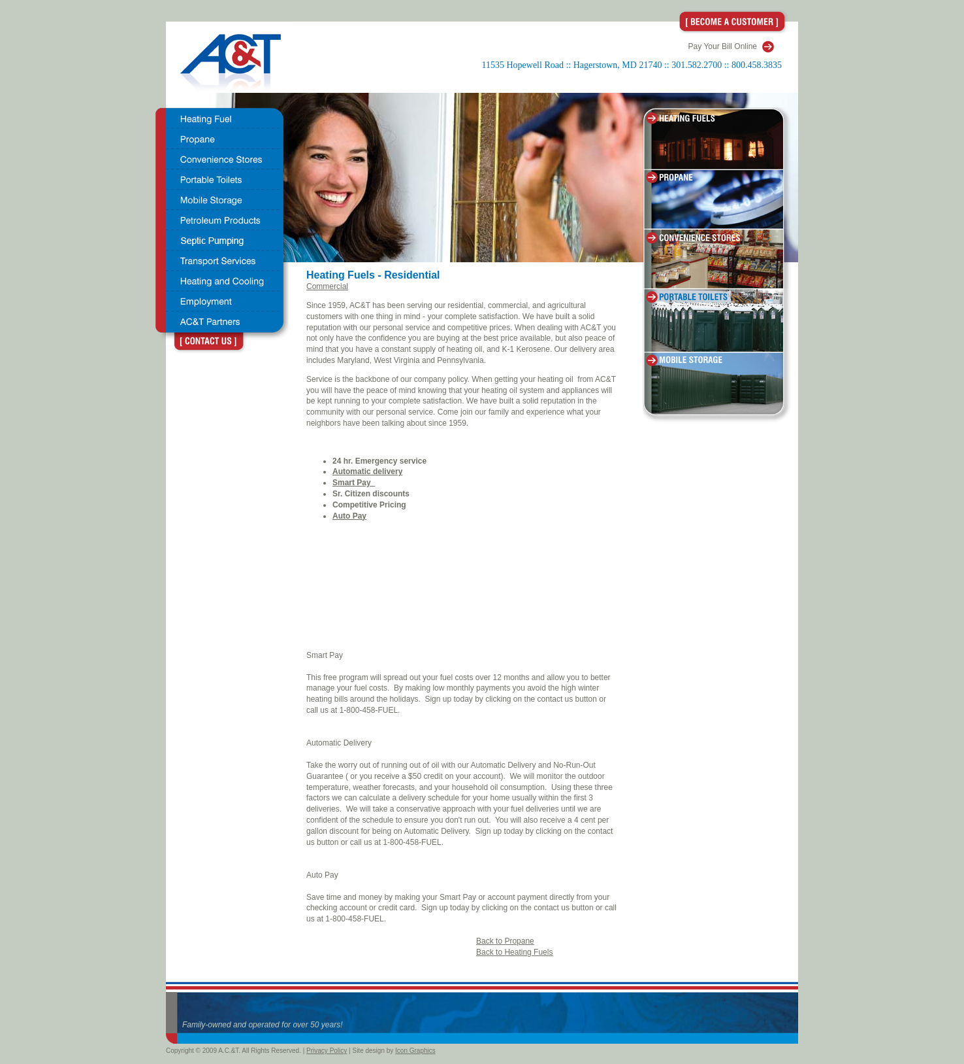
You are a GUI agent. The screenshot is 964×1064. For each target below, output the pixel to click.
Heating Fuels (342, 275)
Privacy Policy (326, 1050)
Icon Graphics (415, 1050)
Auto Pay (322, 875)
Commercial (327, 286)
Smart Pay (324, 655)
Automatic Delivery (339, 742)
